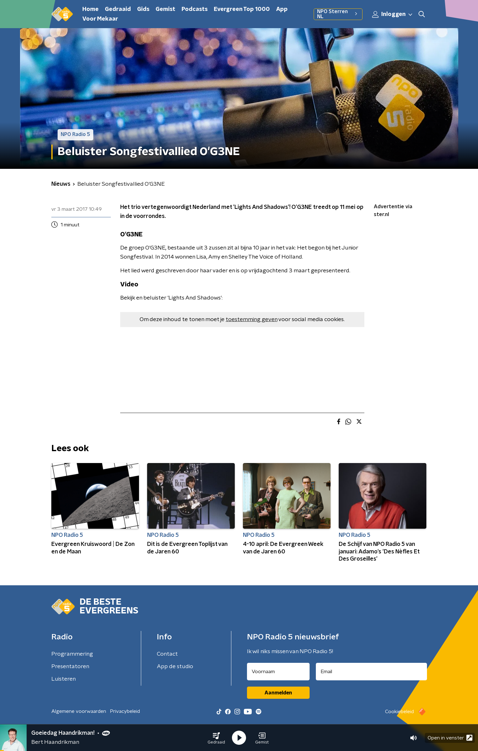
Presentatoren (70, 666)
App (282, 9)
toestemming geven (251, 319)
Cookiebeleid (399, 711)
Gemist (165, 9)
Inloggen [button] (392, 14)
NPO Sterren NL (338, 14)
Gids (143, 9)
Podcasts (195, 9)
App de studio (175, 666)
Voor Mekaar (100, 19)
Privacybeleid (125, 711)
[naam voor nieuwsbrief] (278, 671)
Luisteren (63, 679)
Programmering (72, 654)
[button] (216, 738)
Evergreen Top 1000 (242, 9)
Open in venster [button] (450, 738)
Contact (167, 654)
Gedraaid (118, 9)
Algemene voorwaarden (78, 711)
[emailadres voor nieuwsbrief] (371, 671)
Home (90, 9)
